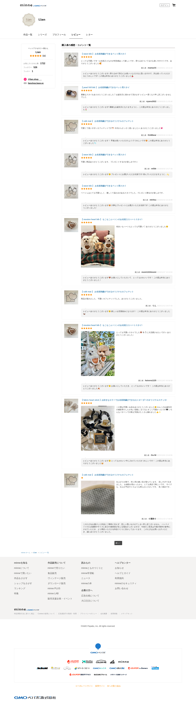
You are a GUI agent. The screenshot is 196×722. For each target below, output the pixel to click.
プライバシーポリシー (88, 614)
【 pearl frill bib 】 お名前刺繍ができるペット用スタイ (105, 87)
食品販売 (52, 573)
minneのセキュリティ (126, 583)
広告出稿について (90, 595)
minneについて (21, 568)
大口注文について (90, 601)
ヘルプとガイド (123, 573)
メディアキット (127, 614)
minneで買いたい (22, 573)
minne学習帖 (87, 573)
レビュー (75, 34)
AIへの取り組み (114, 686)
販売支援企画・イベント (60, 598)
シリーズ (42, 34)
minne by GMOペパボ (33, 5)
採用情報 (114, 614)
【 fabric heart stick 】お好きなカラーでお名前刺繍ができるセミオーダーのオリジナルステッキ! (124, 400)
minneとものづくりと (92, 568)
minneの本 (86, 583)
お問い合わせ (121, 588)
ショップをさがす (23, 583)
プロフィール (59, 34)
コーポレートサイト (84, 686)
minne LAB (53, 593)
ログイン (165, 5)
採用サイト (100, 686)
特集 (16, 593)
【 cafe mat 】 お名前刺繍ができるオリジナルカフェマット (107, 121)
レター (89, 34)
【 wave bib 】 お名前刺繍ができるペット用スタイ (103, 54)
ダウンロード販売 (57, 583)
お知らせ (119, 568)
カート (174, 5)
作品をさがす (21, 578)
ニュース (85, 578)
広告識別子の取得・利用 (67, 614)
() (38, 55)
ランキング (19, 588)
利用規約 (119, 578)
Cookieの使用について (46, 614)
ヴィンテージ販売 (57, 578)
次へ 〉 (118, 543)
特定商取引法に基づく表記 (24, 614)
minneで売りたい (56, 568)
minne (26, 609)
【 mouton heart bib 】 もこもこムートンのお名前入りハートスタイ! (111, 219)
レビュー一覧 (44, 553)
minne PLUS (54, 588)
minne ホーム (25, 553)
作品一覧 (27, 34)
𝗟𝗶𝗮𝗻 (45, 19)
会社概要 (103, 614)
